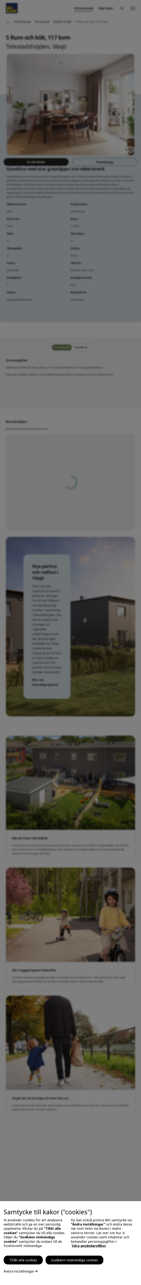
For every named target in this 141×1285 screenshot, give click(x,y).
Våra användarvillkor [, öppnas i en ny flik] (89, 1246)
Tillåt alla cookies (23, 1261)
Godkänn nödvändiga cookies (74, 1261)
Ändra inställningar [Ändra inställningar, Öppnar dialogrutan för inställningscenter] (19, 1272)
